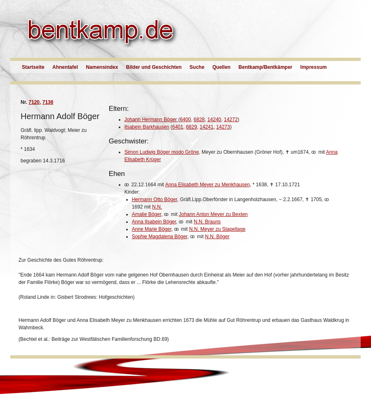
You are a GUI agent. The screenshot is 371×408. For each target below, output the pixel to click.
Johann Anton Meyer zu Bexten (213, 214)
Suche (197, 67)
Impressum (314, 67)
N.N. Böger (217, 236)
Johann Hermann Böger (151, 119)
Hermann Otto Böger (154, 199)
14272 (230, 119)
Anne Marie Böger (151, 229)
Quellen (221, 67)
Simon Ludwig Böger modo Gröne (161, 152)
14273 (223, 127)
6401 (177, 127)
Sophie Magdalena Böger (160, 236)
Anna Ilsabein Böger (154, 222)
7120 (34, 102)
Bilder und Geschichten (154, 67)
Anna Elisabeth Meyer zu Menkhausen (207, 185)
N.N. (157, 207)
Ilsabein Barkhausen (146, 127)
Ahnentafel (65, 67)
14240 (214, 119)
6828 (199, 119)
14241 (207, 127)
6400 (185, 119)
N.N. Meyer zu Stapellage (217, 229)
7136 (48, 102)
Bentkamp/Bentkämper (266, 67)
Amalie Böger (146, 214)
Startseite (33, 67)
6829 (191, 127)
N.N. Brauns (207, 222)
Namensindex (102, 67)
